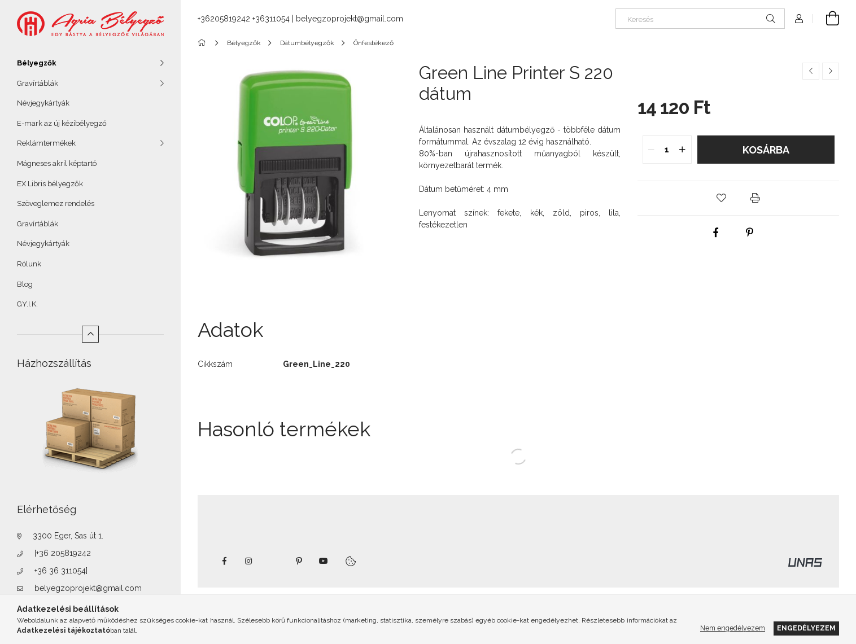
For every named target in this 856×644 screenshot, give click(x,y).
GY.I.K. (27, 304)
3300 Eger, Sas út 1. (68, 535)
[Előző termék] (810, 71)
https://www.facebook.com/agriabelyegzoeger (224, 561)
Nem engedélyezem (732, 628)
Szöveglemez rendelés (55, 203)
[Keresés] (700, 18)
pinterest (298, 561)
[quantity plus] (682, 149)
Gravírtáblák (37, 83)
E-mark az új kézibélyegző (62, 123)
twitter (273, 561)
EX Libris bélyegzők (50, 183)
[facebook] (715, 232)
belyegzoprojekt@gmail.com (88, 588)
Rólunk (29, 264)
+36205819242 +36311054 (244, 18)
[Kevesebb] (90, 334)
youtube (323, 561)
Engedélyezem (806, 628)
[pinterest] (749, 232)
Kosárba (766, 150)
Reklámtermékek (46, 143)
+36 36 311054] (61, 570)
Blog (25, 284)
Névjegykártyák (43, 103)
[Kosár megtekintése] (826, 18)
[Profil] (799, 18)
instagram (249, 561)
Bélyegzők (36, 63)
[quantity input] (667, 149)
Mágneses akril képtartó (57, 163)
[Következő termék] (830, 71)
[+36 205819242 (62, 553)
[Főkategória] (203, 43)
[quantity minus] (651, 149)
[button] (721, 198)
